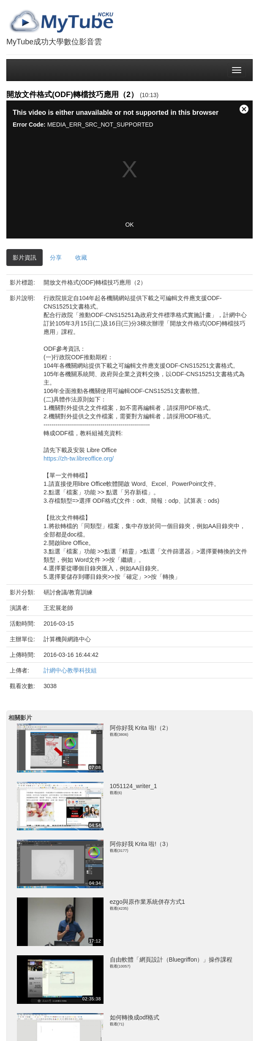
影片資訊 (24, 257)
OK (129, 224)
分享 (56, 257)
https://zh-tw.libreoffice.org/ (79, 458)
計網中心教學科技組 (70, 670)
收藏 (81, 257)
